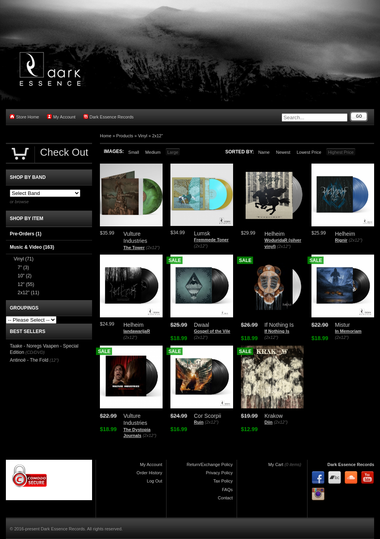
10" (25, 276)
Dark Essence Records (108, 116)
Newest (283, 152)
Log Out (154, 481)
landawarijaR (136, 331)
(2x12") (153, 247)
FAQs (227, 489)
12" (26, 284)
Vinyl (142, 135)
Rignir (341, 240)
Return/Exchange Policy (210, 464)
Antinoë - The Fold (29, 360)
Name (264, 152)
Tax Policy (223, 481)
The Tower (134, 247)
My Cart (276, 464)
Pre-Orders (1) (26, 234)
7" (23, 267)
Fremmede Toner (211, 239)
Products (124, 135)
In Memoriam (348, 331)
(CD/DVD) (35, 352)
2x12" (157, 135)
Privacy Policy (219, 472)
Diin (268, 422)
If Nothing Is (277, 331)
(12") (54, 360)
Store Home (24, 116)
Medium (153, 152)
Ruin (198, 422)
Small (133, 152)
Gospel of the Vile (212, 331)
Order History (149, 472)
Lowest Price (309, 152)
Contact (225, 497)
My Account (61, 116)
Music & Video (32, 247)
